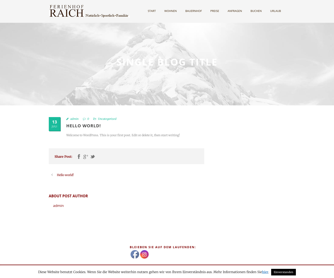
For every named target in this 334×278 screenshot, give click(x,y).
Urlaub (275, 11)
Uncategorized (107, 119)
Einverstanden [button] (283, 272)
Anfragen (235, 11)
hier (265, 272)
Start (152, 11)
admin (74, 119)
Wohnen (170, 11)
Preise (214, 11)
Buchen (256, 11)
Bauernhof (193, 11)
